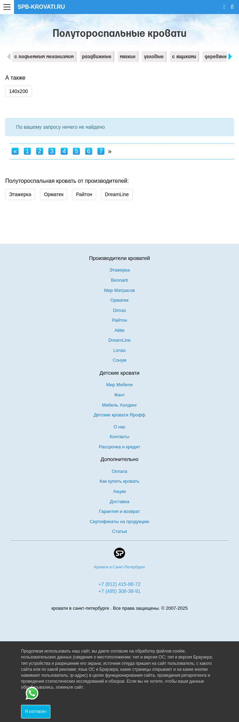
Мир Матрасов (119, 290)
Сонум (119, 360)
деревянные (219, 57)
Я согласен (36, 711)
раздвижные (96, 57)
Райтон (84, 194)
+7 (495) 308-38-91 (119, 591)
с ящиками (184, 57)
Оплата (120, 471)
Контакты (119, 436)
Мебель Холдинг (119, 405)
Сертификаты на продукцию (119, 521)
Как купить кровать (119, 481)
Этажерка (20, 194)
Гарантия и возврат (119, 511)
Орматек (53, 194)
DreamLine (117, 194)
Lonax (119, 350)
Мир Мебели (119, 384)
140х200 (18, 91)
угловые (154, 57)
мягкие (128, 57)
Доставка (119, 501)
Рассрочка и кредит (119, 446)
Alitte (120, 330)
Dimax (119, 310)
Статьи (119, 531)
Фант (119, 394)
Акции (119, 491)
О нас (120, 426)
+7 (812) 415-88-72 (119, 584)
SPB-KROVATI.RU (41, 7)
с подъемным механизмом (44, 57)
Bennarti (119, 280)
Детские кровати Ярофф (119, 414)
